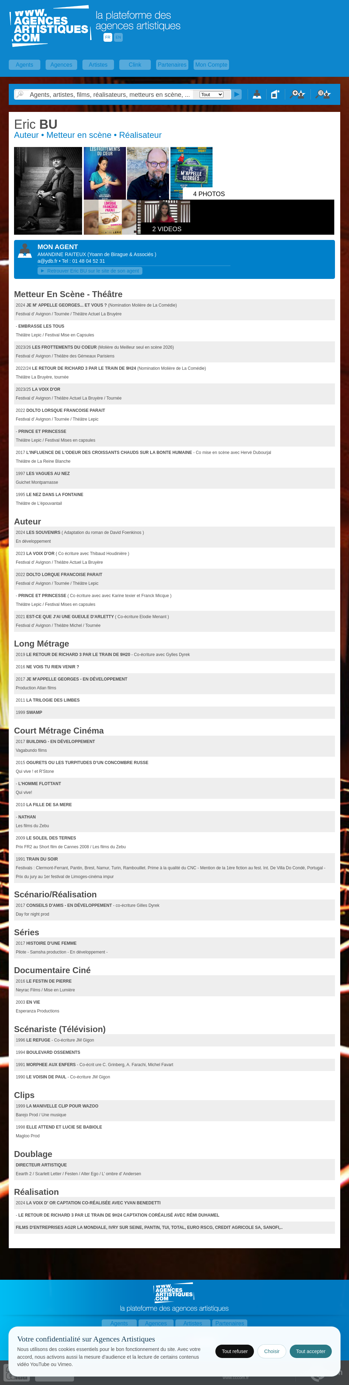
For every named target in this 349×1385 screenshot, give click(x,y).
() (121, 254)
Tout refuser (235, 1351)
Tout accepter (310, 1351)
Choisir (272, 1351)
